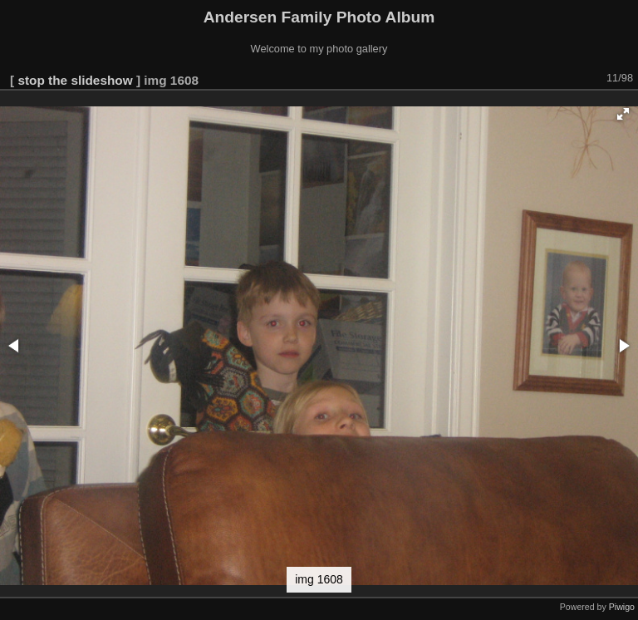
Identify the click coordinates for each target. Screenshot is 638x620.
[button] (623, 114)
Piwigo (622, 607)
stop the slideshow (74, 80)
